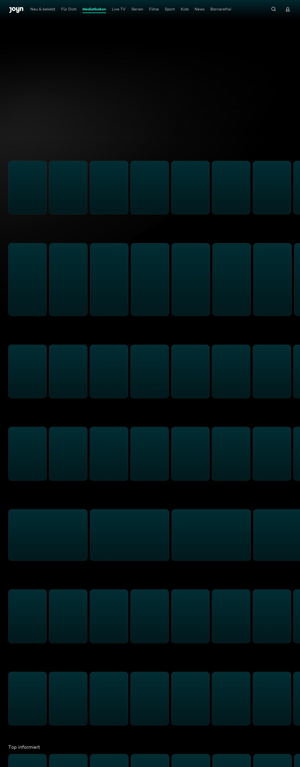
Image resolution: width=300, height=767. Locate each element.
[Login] (288, 9)
